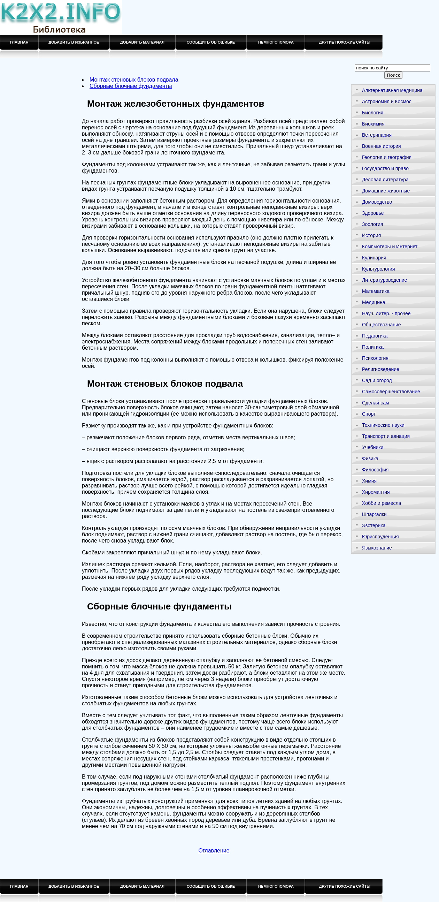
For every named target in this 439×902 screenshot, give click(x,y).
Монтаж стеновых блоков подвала (134, 80)
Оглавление (213, 851)
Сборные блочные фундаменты (131, 86)
